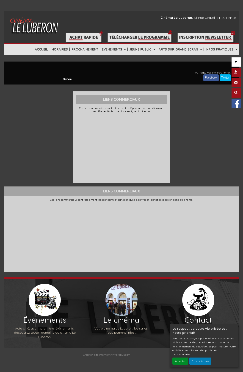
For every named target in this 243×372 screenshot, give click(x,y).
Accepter (180, 361)
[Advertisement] (121, 147)
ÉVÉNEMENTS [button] (112, 49)
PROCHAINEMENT (85, 49)
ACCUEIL (41, 49)
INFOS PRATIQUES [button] (220, 49)
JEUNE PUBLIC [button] (140, 49)
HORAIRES (60, 49)
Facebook (211, 77)
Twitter (225, 77)
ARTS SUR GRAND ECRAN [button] (179, 49)
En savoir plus (200, 361)
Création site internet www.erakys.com (106, 354)
